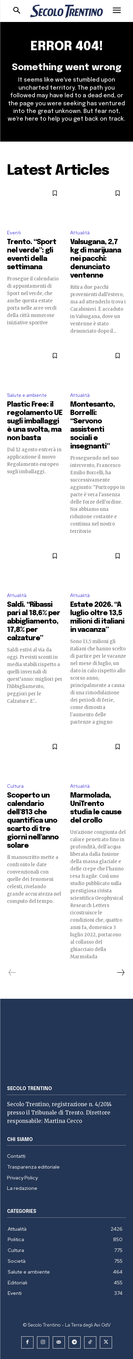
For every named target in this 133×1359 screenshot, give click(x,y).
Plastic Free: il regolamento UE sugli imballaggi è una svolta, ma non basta (34, 421)
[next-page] (120, 972)
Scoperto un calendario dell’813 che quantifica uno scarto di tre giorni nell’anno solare (33, 821)
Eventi (14, 233)
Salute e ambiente (27, 395)
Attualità (80, 233)
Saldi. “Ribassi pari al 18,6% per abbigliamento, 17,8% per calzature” (33, 621)
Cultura (15, 786)
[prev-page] (12, 972)
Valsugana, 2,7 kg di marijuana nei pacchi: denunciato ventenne (95, 259)
